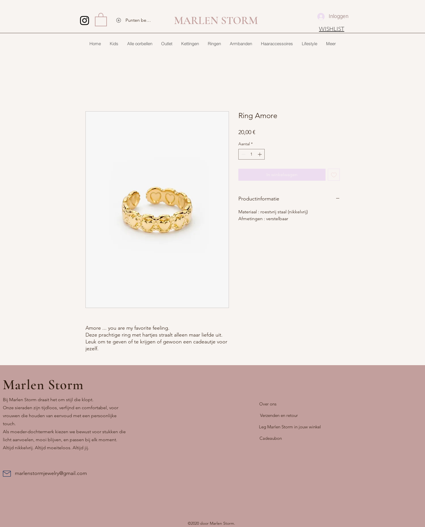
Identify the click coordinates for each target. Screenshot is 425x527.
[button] (101, 19)
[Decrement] (242, 154)
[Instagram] (85, 20)
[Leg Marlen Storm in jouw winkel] (290, 427)
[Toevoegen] (334, 175)
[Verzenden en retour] (279, 415)
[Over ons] (268, 404)
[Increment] (260, 154)
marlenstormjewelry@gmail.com (51, 473)
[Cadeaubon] (270, 438)
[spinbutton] (251, 154)
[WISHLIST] (331, 28)
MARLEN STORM (216, 20)
